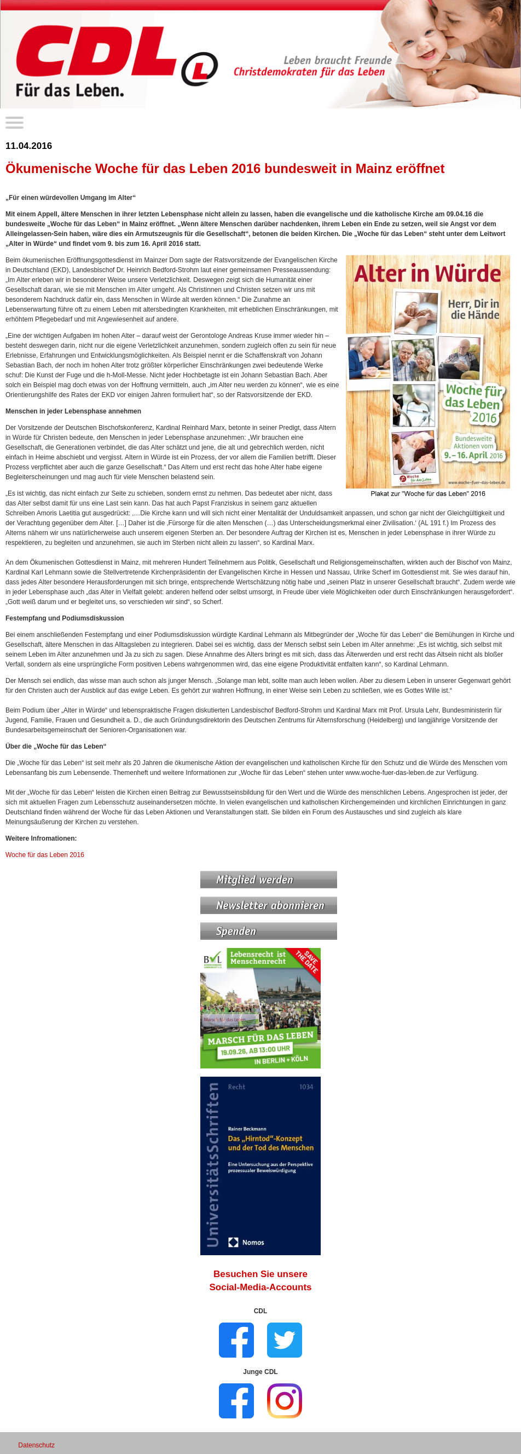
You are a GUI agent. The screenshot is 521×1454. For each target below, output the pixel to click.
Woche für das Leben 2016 (44, 855)
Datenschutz (36, 1445)
